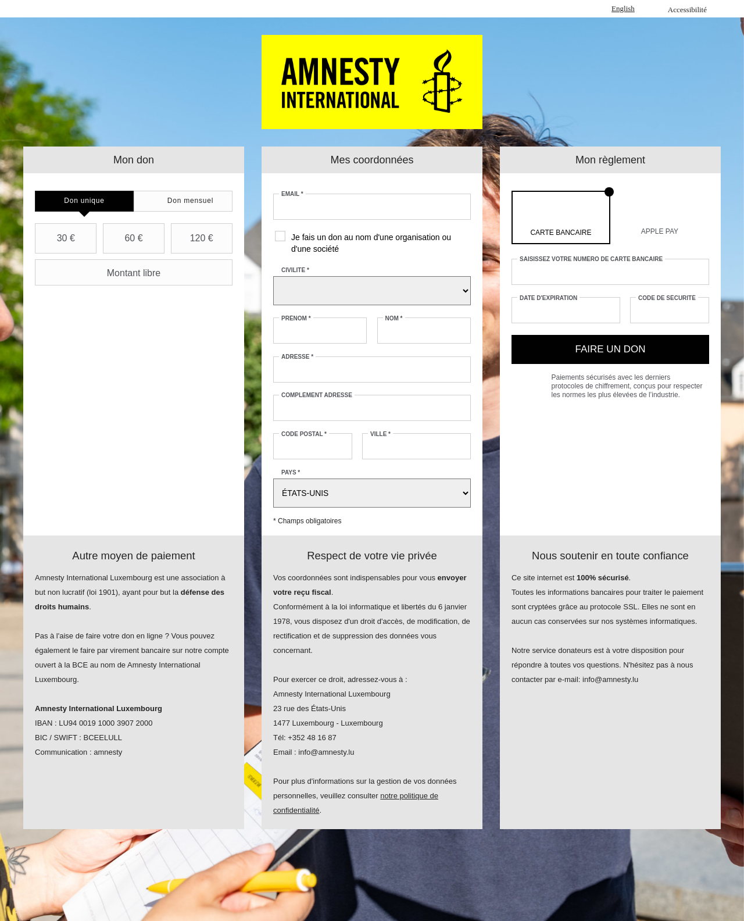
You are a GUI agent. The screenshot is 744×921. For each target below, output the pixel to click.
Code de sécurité (667, 298)
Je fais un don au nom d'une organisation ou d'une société (371, 243)
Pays (290, 472)
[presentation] (84, 201)
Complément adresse (316, 395)
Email (292, 194)
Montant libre (99, 272)
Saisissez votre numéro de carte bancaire (591, 259)
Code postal (304, 434)
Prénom (296, 318)
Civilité (295, 270)
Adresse (297, 357)
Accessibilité (687, 9)
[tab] (84, 201)
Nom (394, 318)
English (623, 8)
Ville (380, 434)
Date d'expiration (548, 298)
